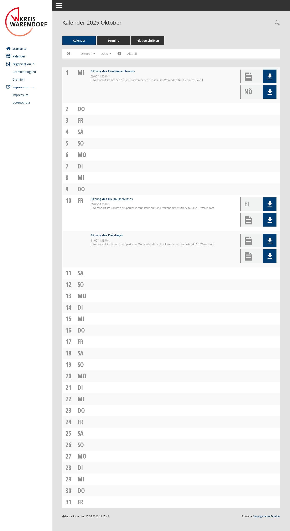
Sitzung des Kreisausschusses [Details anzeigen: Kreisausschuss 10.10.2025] (112, 199)
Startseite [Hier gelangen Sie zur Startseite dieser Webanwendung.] (16, 48)
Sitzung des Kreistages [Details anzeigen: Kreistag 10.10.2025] (107, 235)
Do (81, 109)
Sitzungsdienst (266, 516)
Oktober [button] (88, 54)
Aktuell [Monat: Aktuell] (132, 54)
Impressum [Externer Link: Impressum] (20, 95)
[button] (26, 64)
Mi (81, 72)
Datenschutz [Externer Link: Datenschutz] (21, 103)
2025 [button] (106, 54)
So (81, 143)
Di (80, 166)
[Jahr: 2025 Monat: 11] (119, 53)
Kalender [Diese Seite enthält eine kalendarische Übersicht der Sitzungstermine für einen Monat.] (15, 56)
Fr (80, 120)
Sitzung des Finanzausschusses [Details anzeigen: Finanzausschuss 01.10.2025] (113, 71)
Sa (80, 131)
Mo (82, 154)
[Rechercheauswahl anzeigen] (276, 23)
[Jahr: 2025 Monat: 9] (68, 53)
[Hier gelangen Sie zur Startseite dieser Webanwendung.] (26, 21)
